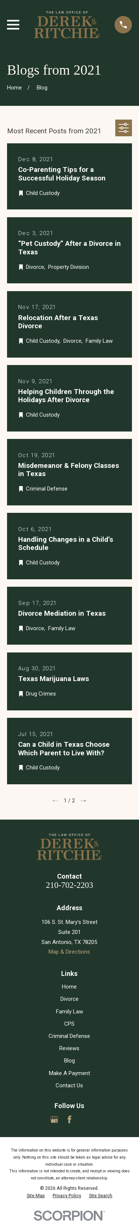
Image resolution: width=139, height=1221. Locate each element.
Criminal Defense (69, 1036)
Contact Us (69, 1085)
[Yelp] (85, 1119)
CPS (69, 1023)
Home (69, 986)
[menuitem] (36, 1195)
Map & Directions (69, 951)
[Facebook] (69, 1119)
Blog (69, 1060)
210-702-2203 (69, 885)
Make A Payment (69, 1073)
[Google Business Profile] (54, 1119)
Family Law (69, 1011)
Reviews (69, 1048)
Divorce (69, 999)
